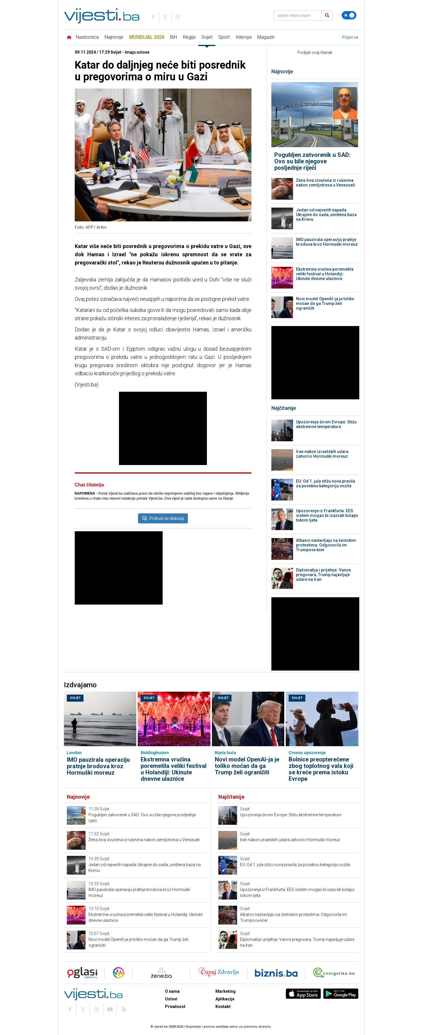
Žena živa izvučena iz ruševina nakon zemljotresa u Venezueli (325, 182)
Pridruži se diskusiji (163, 518)
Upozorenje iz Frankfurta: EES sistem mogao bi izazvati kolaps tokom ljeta (327, 515)
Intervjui (243, 37)
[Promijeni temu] (349, 15)
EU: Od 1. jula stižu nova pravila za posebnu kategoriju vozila (325, 483)
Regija (189, 37)
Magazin (266, 37)
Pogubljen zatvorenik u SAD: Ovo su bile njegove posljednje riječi (312, 161)
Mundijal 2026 (146, 37)
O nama (172, 991)
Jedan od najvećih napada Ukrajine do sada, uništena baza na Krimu (326, 215)
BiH (173, 37)
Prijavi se (350, 37)
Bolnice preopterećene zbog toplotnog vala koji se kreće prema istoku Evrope (321, 769)
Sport (224, 37)
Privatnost (175, 1006)
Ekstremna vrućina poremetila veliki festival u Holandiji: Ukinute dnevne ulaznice (324, 274)
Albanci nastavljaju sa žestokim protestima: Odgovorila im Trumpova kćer (326, 545)
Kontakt (223, 1006)
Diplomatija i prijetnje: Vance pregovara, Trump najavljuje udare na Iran (323, 575)
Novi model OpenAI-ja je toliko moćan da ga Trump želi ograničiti (325, 303)
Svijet (206, 37)
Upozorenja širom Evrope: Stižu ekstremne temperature (326, 424)
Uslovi (171, 999)
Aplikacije (224, 999)
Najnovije (114, 37)
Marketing (225, 991)
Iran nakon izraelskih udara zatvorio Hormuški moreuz (322, 454)
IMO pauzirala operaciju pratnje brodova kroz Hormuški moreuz (327, 242)
